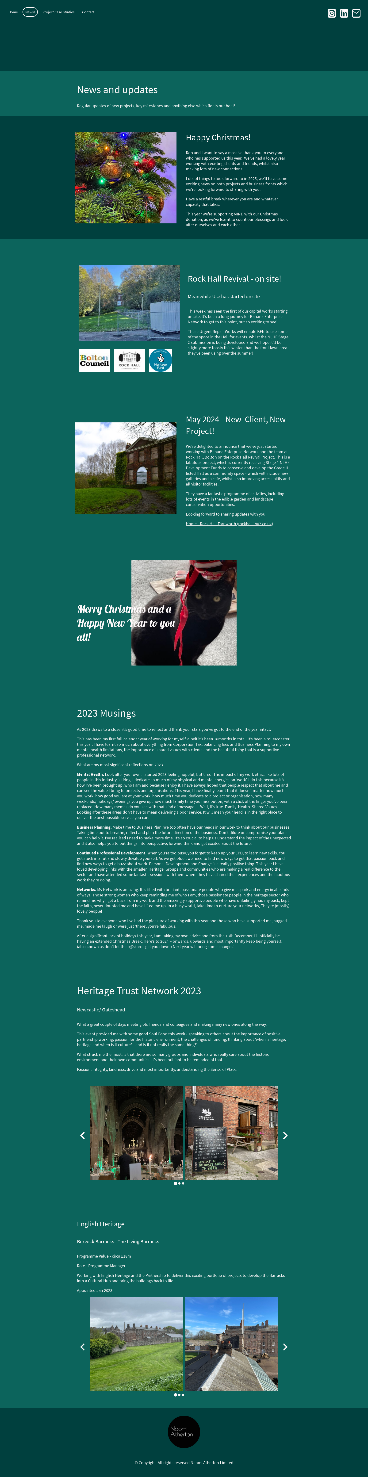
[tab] (175, 1183)
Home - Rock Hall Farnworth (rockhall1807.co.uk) (229, 523)
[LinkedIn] (344, 13)
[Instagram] (332, 13)
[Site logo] (184, 1432)
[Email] (356, 13)
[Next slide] (285, 1136)
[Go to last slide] (83, 1136)
